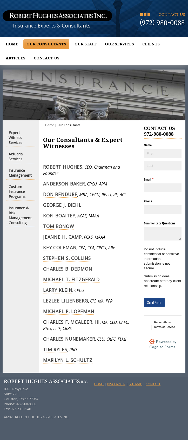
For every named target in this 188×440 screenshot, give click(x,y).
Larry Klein (57, 290)
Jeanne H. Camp (62, 237)
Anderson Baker (64, 184)
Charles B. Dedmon (67, 269)
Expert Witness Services (15, 137)
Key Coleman (60, 247)
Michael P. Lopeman (68, 311)
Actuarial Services (16, 156)
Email (154, 179)
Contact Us (46, 58)
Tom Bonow (58, 226)
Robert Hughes (62, 167)
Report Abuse (162, 322)
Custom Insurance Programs (17, 191)
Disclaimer (116, 384)
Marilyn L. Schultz (67, 360)
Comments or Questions (159, 223)
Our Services (119, 44)
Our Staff (86, 44)
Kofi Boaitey (59, 215)
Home (12, 44)
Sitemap (135, 384)
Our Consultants (46, 44)
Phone (148, 201)
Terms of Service (164, 326)
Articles (15, 58)
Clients (151, 44)
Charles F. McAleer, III (71, 322)
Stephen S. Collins (67, 258)
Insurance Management (20, 173)
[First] (163, 153)
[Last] (163, 165)
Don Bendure (60, 194)
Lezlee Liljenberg (65, 301)
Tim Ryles (55, 349)
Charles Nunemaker (69, 339)
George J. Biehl (62, 205)
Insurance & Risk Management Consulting (20, 215)
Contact (153, 384)
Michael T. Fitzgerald (71, 279)
